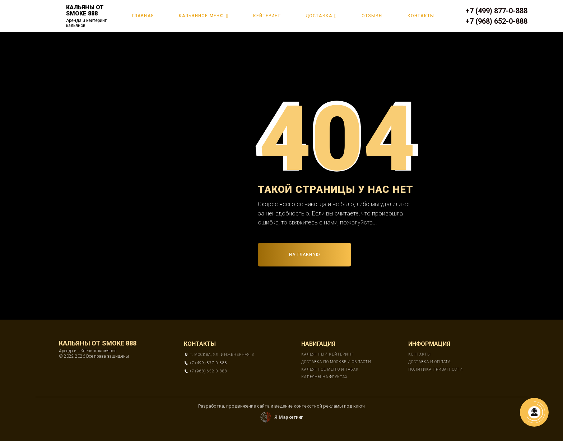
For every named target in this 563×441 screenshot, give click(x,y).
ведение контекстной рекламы (308, 406)
